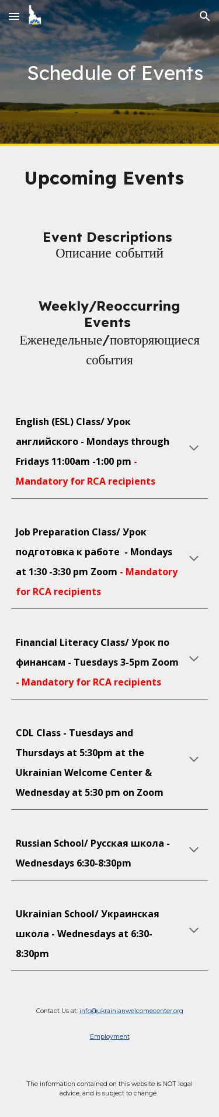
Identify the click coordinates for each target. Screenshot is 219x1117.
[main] (109, 73)
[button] (14, 16)
